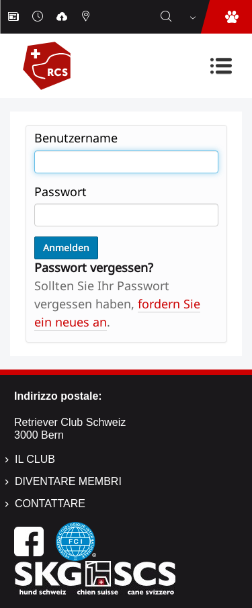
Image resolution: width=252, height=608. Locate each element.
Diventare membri (68, 481)
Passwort (60, 191)
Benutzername (76, 138)
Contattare (50, 503)
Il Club (35, 459)
